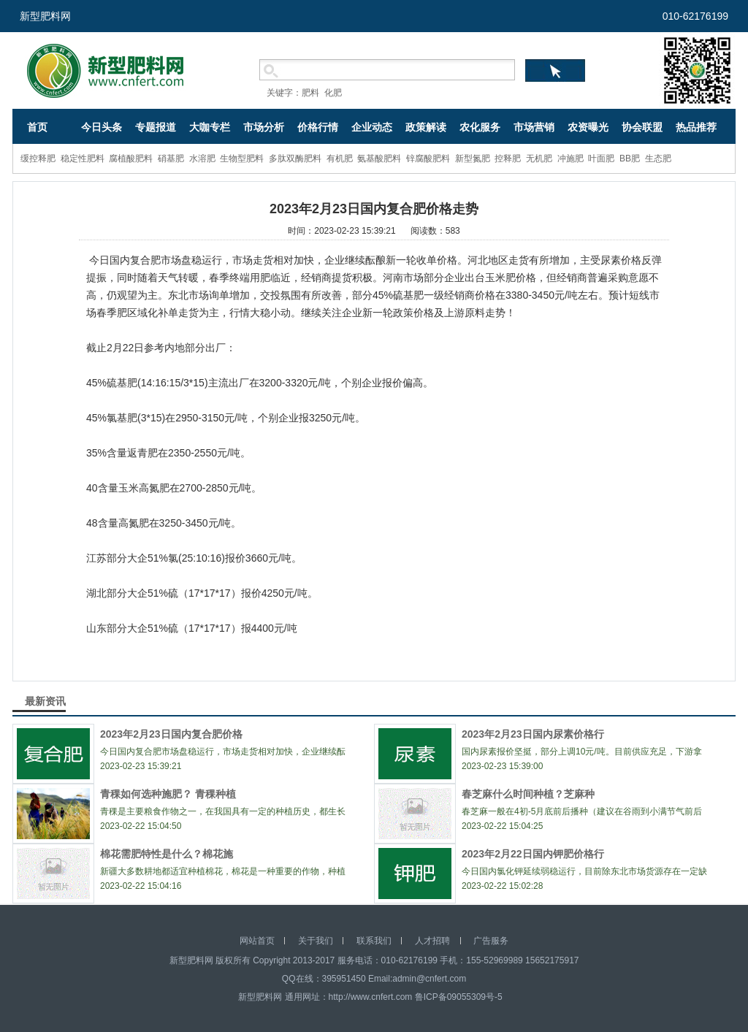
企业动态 (371, 127)
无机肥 (539, 158)
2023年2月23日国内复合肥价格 (171, 734)
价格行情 (317, 127)
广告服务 (490, 941)
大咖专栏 (209, 127)
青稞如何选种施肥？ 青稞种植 (168, 794)
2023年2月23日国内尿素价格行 (533, 734)
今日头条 (101, 127)
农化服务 (479, 127)
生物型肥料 (242, 158)
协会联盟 (642, 127)
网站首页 (257, 941)
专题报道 (155, 127)
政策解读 (425, 127)
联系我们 (374, 941)
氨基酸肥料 (379, 158)
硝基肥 (171, 158)
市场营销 (534, 127)
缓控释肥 (38, 158)
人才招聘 (432, 941)
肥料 (310, 93)
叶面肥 (601, 158)
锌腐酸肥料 (428, 158)
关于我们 (315, 941)
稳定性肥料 (82, 158)
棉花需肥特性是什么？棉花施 (166, 854)
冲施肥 (570, 158)
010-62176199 (695, 16)
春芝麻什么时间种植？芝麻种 (528, 794)
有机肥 (340, 158)
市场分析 (263, 127)
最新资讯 (45, 701)
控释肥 (508, 158)
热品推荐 (696, 127)
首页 (37, 127)
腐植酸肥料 (131, 158)
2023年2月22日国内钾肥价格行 (533, 854)
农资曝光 (588, 127)
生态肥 (658, 158)
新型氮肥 (472, 158)
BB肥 (629, 158)
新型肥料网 (45, 16)
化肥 (333, 93)
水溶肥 (202, 158)
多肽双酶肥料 (295, 158)
